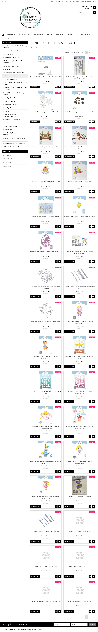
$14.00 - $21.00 (7, 159)
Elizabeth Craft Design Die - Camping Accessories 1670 (79, 147)
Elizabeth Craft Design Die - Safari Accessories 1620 (79, 112)
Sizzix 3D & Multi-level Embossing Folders (13, 93)
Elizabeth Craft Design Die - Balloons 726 (79, 496)
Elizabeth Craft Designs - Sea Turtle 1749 (79, 531)
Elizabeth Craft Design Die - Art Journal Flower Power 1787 (46, 322)
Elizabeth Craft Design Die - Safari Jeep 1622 (45, 147)
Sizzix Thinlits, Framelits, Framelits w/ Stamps (14, 134)
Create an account (91, 1)
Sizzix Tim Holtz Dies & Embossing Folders (14, 139)
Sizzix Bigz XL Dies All (10, 104)
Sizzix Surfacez (7, 129)
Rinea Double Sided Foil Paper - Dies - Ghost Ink (14, 88)
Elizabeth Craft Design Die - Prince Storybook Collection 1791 (45, 357)
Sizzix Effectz (7, 111)
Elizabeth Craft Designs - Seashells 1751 (79, 566)
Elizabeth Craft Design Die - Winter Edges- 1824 (45, 531)
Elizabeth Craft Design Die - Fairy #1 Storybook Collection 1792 (45, 497)
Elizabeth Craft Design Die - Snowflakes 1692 (45, 112)
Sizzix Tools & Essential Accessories (14, 143)
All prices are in (7, 1)
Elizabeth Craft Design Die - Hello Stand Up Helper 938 (45, 77)
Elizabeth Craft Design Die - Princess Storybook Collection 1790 (79, 322)
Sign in (82, 1)
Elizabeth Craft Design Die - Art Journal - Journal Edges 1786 (79, 287)
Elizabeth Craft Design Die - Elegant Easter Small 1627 (79, 217)
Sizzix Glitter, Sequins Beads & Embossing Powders (12, 115)
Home (3, 39)
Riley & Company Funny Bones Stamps (12, 83)
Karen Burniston (8, 54)
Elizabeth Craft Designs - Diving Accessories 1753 (46, 601)
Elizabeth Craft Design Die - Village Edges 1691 (45, 217)
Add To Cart (35, 87)
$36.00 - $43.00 (7, 170)
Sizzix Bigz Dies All (9, 98)
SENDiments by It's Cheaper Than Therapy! (13, 62)
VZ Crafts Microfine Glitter (11, 146)
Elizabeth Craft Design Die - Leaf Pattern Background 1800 (46, 392)
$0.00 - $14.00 (7, 155)
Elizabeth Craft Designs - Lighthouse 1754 (79, 601)
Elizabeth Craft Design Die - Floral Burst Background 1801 (79, 357)
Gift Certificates (74, 1)
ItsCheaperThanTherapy (10, 79)
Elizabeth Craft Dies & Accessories (13, 73)
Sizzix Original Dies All (10, 126)
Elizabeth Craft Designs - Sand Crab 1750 (45, 566)
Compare (55, 1)
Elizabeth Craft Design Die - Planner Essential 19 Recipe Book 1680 (79, 77)
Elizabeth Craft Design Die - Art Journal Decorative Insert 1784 (46, 287)
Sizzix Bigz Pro (7, 108)
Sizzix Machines (8, 123)
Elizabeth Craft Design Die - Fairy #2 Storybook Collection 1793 (79, 462)
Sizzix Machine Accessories (11, 120)
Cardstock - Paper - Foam (11, 66)
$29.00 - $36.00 (7, 166)
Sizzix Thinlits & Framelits (11, 57)
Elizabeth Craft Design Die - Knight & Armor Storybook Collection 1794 (45, 462)
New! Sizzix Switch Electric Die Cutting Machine (14, 47)
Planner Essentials (10, 76)
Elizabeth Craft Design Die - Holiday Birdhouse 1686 (45, 182)
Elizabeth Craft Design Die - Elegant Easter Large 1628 (45, 251)
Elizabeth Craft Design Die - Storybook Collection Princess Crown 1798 (45, 427)
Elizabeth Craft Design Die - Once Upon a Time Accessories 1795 (79, 427)
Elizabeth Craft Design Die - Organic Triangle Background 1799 (79, 392)
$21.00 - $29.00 (7, 162)
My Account (65, 1)
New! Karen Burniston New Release (14, 51)
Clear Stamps (7, 69)
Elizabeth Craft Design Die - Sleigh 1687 (79, 182)
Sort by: (67, 52)
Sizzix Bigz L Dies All (9, 101)
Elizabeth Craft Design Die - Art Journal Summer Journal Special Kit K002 (79, 252)
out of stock (69, 87)
